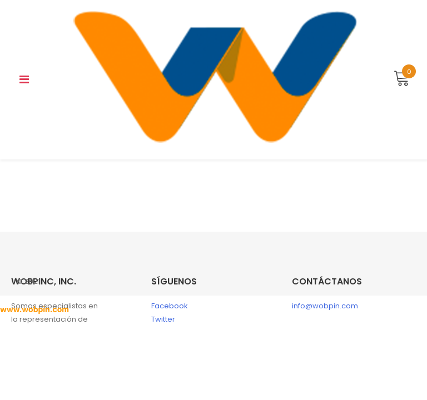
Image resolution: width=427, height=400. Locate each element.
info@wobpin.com (325, 306)
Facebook (169, 306)
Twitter (163, 319)
